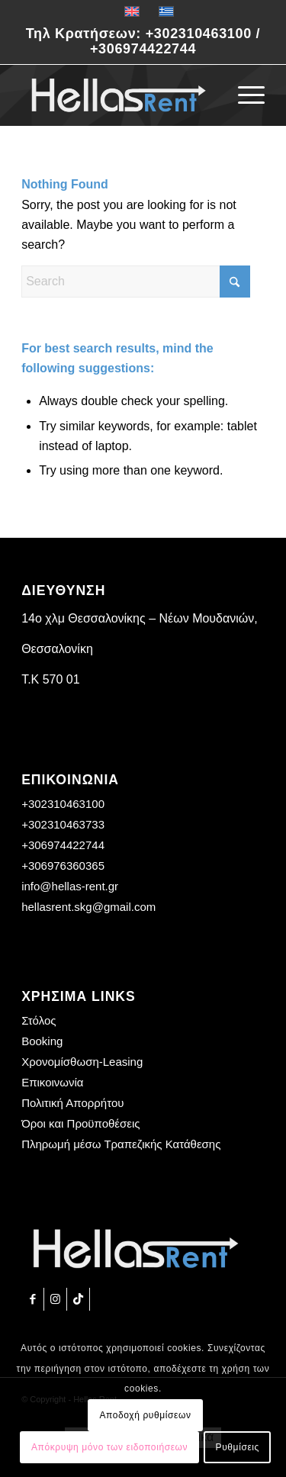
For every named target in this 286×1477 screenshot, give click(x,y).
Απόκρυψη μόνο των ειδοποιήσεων (109, 1447)
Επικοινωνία (52, 1082)
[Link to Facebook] (32, 1299)
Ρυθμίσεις (237, 1447)
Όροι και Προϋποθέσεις (80, 1123)
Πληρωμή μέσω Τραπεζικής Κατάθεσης (120, 1144)
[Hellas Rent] (118, 95)
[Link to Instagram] (55, 1299)
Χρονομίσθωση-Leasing (82, 1061)
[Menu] (244, 95)
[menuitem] (244, 95)
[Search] (135, 281)
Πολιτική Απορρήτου (72, 1102)
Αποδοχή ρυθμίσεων (145, 1415)
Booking (42, 1041)
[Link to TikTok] (78, 1299)
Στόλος (38, 1020)
